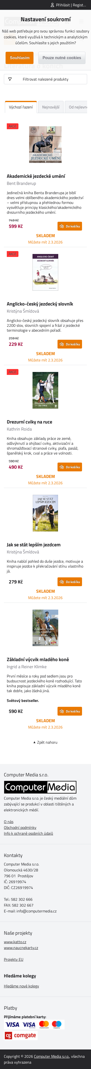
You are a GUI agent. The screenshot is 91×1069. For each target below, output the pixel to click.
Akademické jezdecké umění (36, 176)
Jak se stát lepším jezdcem (34, 544)
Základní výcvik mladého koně (38, 659)
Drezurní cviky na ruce (29, 421)
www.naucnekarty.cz (21, 948)
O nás (8, 822)
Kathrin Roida (19, 429)
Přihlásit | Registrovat (73, 5)
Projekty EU (13, 959)
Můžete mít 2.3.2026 (45, 242)
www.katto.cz (15, 942)
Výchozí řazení (21, 107)
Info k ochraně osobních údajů (28, 833)
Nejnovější (50, 107)
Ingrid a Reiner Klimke (27, 666)
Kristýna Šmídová (23, 311)
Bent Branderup (21, 183)
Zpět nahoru (47, 742)
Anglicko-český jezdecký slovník (40, 303)
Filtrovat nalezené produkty (45, 79)
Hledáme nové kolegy (21, 986)
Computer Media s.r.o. (51, 1056)
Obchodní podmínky (20, 827)
